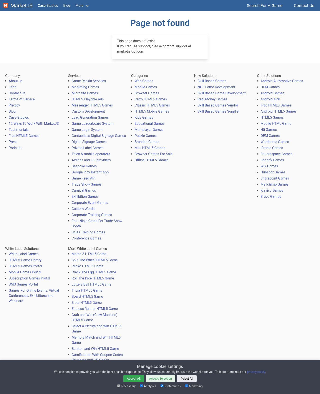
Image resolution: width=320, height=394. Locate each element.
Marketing (194, 386)
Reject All (187, 378)
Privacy (14, 105)
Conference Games (86, 238)
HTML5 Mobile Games (152, 111)
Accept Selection (160, 378)
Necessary (126, 386)
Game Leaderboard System (93, 123)
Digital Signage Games (89, 142)
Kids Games (144, 117)
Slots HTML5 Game (87, 303)
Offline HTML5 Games (152, 160)
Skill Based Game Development (221, 93)
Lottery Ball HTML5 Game (91, 284)
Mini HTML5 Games (150, 148)
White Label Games (24, 254)
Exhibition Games (85, 197)
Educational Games (150, 123)
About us (16, 81)
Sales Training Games (88, 232)
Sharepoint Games (274, 178)
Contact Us (304, 5)
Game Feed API (84, 178)
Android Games (272, 93)
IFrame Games (271, 148)
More (79, 5)
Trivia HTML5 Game (87, 290)
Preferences (171, 386)
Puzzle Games (146, 136)
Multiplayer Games (149, 130)
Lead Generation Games (90, 117)
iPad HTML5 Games (275, 105)
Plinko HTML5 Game (87, 266)
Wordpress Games (274, 142)
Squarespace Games (276, 154)
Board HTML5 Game (87, 296)
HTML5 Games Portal (25, 266)
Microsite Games (85, 93)
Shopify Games (272, 160)
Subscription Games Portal (29, 278)
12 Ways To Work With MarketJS (34, 123)
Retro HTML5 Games (151, 99)
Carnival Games (84, 190)
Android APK (270, 99)
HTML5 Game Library (25, 260)
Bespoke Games (84, 166)
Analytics (148, 386)
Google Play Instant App (90, 172)
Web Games (144, 81)
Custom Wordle (83, 209)
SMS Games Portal (23, 284)
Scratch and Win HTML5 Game (95, 349)
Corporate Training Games (92, 215)
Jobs (12, 87)
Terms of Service (22, 99)
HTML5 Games (272, 117)
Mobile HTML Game (275, 123)
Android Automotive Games (281, 81)
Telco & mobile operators (91, 154)
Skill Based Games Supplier (218, 111)
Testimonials (18, 130)
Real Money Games (212, 99)
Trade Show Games (87, 184)
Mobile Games (146, 87)
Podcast (15, 148)
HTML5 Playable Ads (88, 99)
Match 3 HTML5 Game (89, 254)
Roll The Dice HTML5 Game (93, 278)
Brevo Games (270, 197)
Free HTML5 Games (24, 136)
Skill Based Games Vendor (217, 105)
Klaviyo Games (271, 190)
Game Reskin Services (89, 81)
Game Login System (87, 130)
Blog (66, 5)
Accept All (134, 378)
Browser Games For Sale (154, 154)
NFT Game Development (216, 87)
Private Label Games (87, 148)
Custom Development (88, 111)
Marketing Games (85, 87)
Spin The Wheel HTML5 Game (95, 260)
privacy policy (256, 372)
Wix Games (269, 166)
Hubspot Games (272, 172)
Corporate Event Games (90, 203)
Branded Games (147, 142)
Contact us (17, 93)
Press (13, 142)
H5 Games (268, 130)
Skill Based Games (211, 81)
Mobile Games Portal (25, 272)
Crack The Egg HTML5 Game (94, 272)
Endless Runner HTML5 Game (95, 309)
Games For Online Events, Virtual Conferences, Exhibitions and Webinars (34, 295)
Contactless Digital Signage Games (99, 136)
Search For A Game (265, 5)
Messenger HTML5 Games (92, 105)
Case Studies (48, 5)
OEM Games (270, 87)
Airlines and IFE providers (91, 160)
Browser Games (147, 93)
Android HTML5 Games (278, 111)
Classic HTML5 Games (152, 105)
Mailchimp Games (274, 184)
